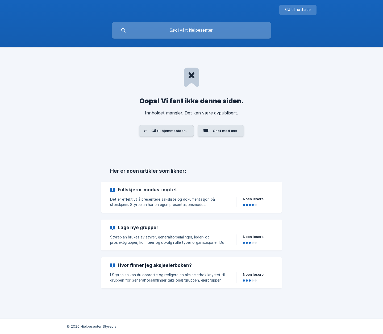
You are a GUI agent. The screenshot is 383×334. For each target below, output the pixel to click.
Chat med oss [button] (225, 131)
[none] (298, 10)
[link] (191, 197)
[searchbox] (191, 30)
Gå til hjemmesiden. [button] (169, 131)
